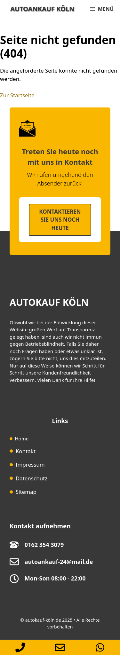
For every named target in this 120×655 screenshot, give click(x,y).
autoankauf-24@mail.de (59, 561)
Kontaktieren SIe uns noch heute (60, 220)
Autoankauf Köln (42, 8)
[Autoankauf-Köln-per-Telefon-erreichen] (20, 647)
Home (22, 438)
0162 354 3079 (44, 544)
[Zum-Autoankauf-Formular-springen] (60, 647)
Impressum (30, 464)
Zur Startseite (17, 95)
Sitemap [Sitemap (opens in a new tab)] (26, 491)
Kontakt (26, 451)
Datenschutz (32, 478)
